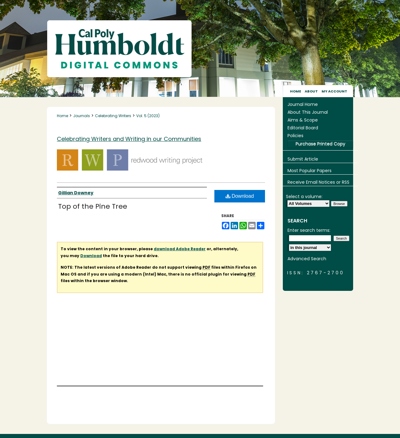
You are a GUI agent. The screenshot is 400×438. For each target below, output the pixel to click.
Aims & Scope (303, 120)
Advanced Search (307, 259)
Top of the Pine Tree (92, 206)
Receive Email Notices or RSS (318, 182)
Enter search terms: (309, 230)
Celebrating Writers (113, 115)
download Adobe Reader (180, 248)
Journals (81, 115)
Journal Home (303, 104)
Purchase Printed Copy (320, 144)
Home (62, 115)
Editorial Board (303, 128)
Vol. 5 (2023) (148, 115)
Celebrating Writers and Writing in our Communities (129, 139)
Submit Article (303, 159)
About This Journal (308, 112)
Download (240, 196)
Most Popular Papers (310, 170)
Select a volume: (304, 196)
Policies (295, 135)
